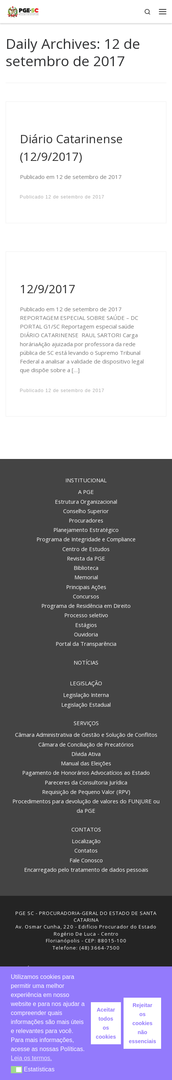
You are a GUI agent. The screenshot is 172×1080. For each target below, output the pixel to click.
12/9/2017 (47, 289)
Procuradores (86, 520)
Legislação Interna (86, 694)
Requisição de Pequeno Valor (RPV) (86, 791)
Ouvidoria (86, 634)
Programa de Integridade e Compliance (86, 539)
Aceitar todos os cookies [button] (106, 1023)
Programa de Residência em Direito (86, 605)
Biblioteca (86, 567)
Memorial (86, 577)
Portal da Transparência (86, 643)
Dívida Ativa (86, 753)
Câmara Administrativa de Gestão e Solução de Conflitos (86, 734)
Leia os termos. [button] (31, 1058)
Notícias (86, 662)
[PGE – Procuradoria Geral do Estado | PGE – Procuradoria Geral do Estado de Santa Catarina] (23, 11)
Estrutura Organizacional (86, 501)
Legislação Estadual (86, 704)
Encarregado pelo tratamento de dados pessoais (86, 869)
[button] (17, 1069)
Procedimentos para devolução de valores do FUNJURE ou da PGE (86, 805)
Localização (86, 841)
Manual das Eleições (86, 763)
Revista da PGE (86, 558)
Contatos (86, 829)
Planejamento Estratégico (86, 529)
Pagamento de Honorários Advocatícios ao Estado (86, 772)
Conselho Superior (86, 511)
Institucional (86, 480)
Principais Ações (86, 587)
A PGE (86, 491)
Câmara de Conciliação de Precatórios (86, 744)
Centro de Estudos (86, 549)
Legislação (86, 683)
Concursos (86, 596)
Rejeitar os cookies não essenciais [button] (142, 1023)
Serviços (86, 723)
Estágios (86, 625)
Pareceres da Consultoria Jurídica (86, 782)
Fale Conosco (86, 860)
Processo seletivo (86, 615)
